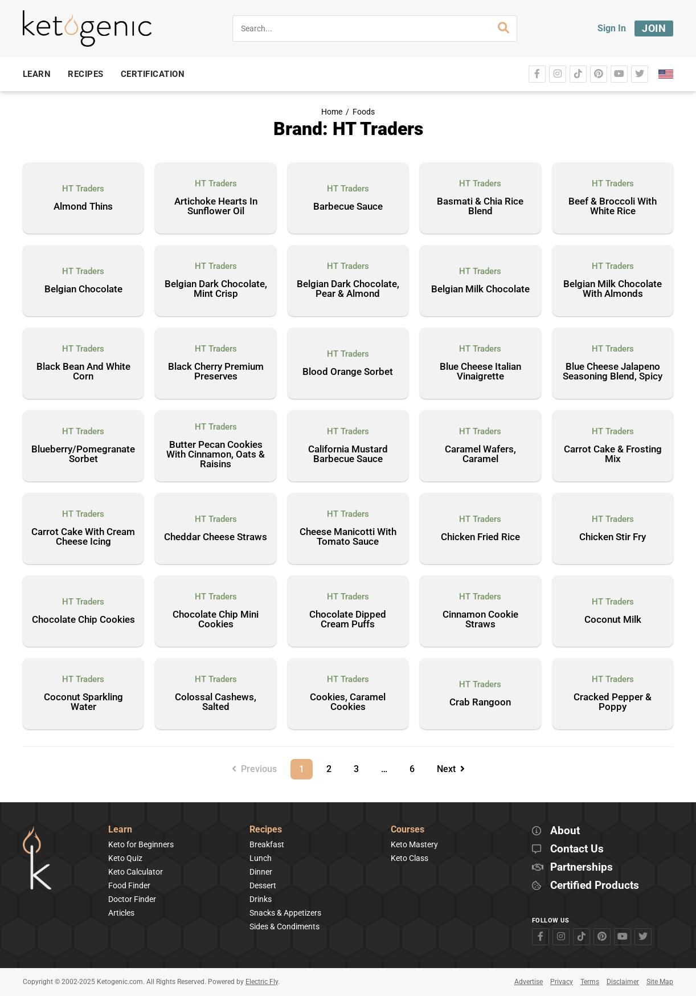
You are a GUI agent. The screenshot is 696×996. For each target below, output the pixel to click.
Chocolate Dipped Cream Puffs (347, 620)
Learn (120, 830)
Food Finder (129, 885)
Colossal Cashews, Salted (215, 702)
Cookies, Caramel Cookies (348, 702)
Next (451, 769)
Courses (407, 830)
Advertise (528, 982)
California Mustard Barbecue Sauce (348, 454)
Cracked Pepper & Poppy (613, 702)
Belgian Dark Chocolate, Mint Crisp (216, 289)
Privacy (561, 982)
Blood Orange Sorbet (347, 372)
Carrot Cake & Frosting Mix (613, 454)
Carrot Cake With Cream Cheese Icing (83, 537)
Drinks (260, 899)
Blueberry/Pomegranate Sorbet (83, 454)
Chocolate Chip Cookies (83, 620)
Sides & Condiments (284, 926)
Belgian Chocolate (83, 289)
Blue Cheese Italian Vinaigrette (480, 372)
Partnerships (581, 867)
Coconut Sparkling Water (83, 702)
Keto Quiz (125, 858)
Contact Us (577, 849)
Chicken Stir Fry (612, 537)
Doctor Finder (132, 899)
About (565, 831)
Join (654, 28)
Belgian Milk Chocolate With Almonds (612, 289)
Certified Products (594, 886)
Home (331, 112)
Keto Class (409, 858)
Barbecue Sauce (348, 207)
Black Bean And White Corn (83, 372)
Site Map (659, 982)
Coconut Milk (612, 620)
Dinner (260, 871)
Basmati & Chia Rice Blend (480, 207)
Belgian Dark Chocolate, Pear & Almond (348, 289)
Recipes (265, 830)
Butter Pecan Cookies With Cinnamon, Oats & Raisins (215, 455)
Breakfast (266, 844)
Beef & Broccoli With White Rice (612, 207)
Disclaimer (623, 982)
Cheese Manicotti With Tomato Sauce (348, 537)
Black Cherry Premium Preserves (216, 372)
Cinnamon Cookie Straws (480, 620)
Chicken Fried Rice (480, 537)
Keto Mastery (414, 844)
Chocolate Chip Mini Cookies (216, 620)
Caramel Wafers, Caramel (480, 454)
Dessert (262, 885)
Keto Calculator (135, 871)
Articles (121, 912)
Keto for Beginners (141, 844)
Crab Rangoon (480, 702)
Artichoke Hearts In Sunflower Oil (215, 207)
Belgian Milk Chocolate (480, 289)
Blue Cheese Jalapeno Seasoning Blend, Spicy (612, 372)
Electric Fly (261, 982)
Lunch (260, 858)
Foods (364, 112)
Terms (589, 982)
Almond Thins (83, 207)
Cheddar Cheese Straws (215, 537)
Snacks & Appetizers (285, 912)
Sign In (611, 28)
